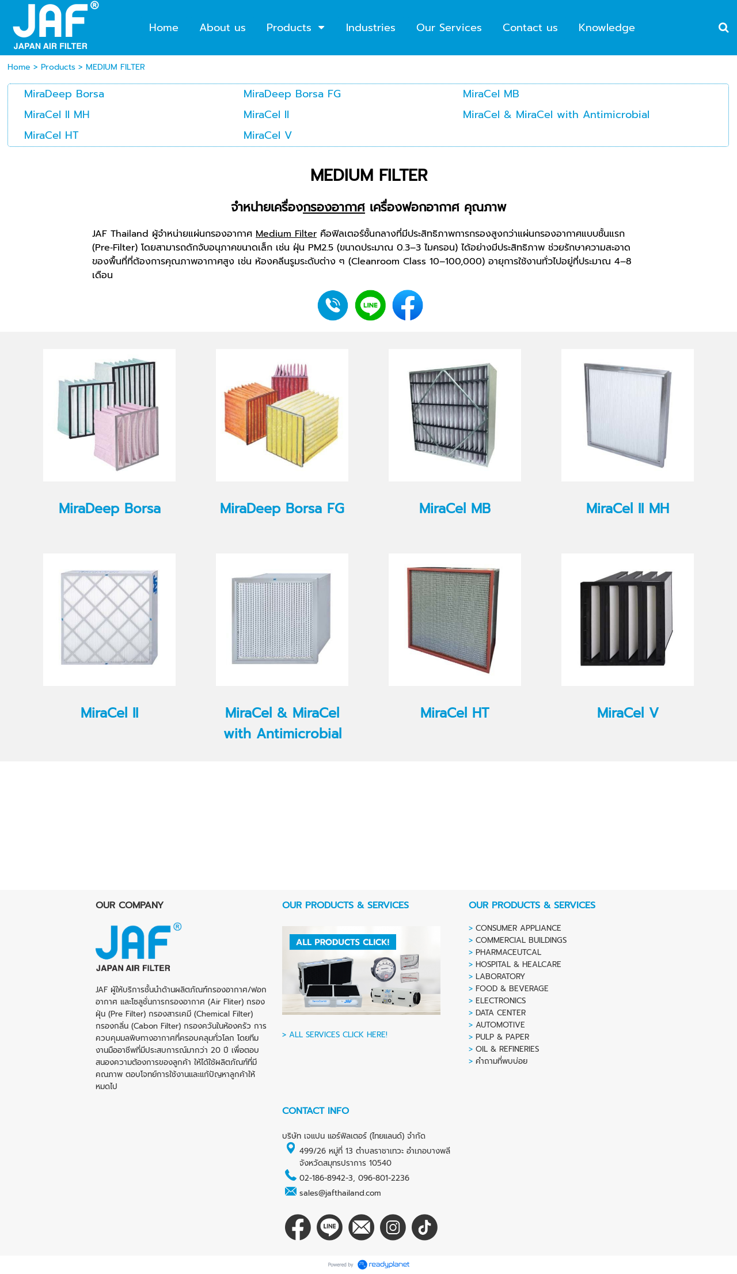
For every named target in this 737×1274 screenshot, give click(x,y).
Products (58, 67)
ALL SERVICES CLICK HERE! (338, 1035)
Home (19, 67)
